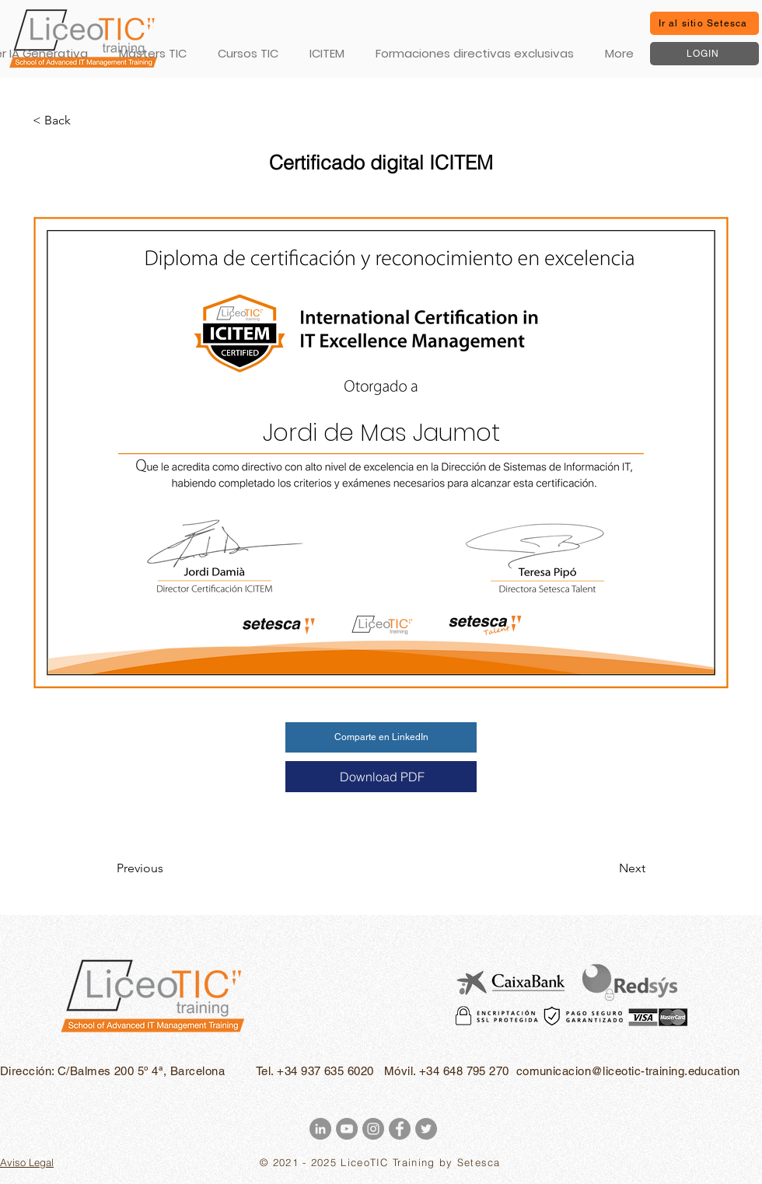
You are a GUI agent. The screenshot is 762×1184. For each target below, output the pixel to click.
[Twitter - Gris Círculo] (426, 1129)
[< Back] (84, 120)
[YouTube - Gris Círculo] (347, 1129)
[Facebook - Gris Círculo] (400, 1129)
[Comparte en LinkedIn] (381, 737)
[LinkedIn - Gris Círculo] (320, 1129)
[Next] (606, 868)
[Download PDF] (381, 776)
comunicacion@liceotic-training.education (628, 1070)
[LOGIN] (704, 53)
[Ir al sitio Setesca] (704, 23)
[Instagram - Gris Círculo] (373, 1129)
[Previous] (168, 868)
